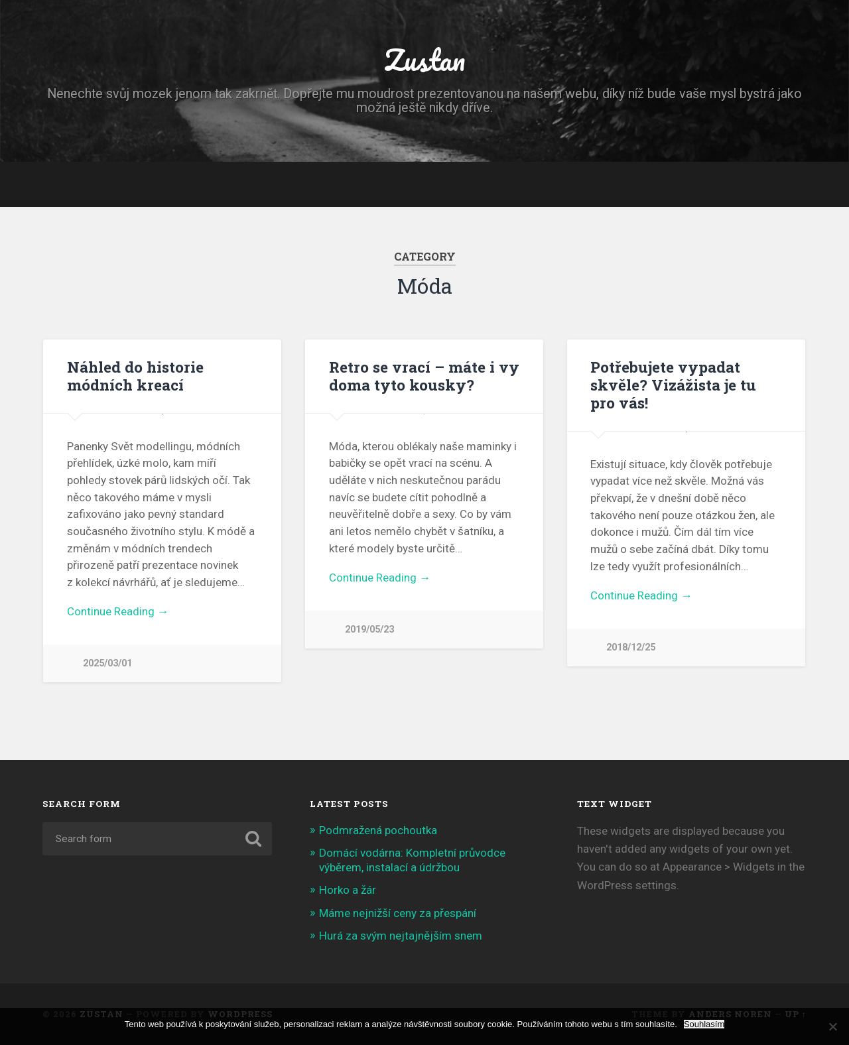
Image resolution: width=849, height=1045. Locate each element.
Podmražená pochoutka (378, 830)
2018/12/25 (630, 647)
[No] (832, 1026)
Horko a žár (347, 889)
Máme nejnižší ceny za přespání (397, 913)
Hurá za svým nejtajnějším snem (400, 935)
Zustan (424, 59)
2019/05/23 (369, 629)
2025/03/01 (107, 663)
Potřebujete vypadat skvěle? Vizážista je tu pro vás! (673, 384)
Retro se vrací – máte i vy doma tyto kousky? (424, 376)
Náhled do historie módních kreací (135, 376)
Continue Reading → (117, 611)
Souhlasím (704, 1024)
